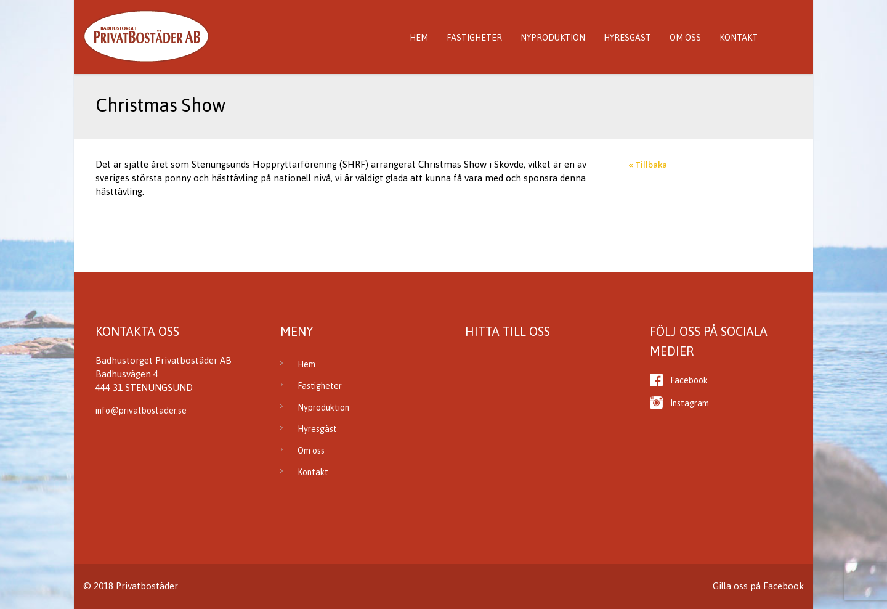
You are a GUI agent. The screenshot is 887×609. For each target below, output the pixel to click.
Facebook (689, 380)
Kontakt (738, 38)
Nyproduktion (552, 38)
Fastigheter (474, 38)
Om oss (685, 38)
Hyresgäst (627, 38)
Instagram (689, 403)
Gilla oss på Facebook (758, 586)
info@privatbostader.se (141, 410)
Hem (419, 38)
